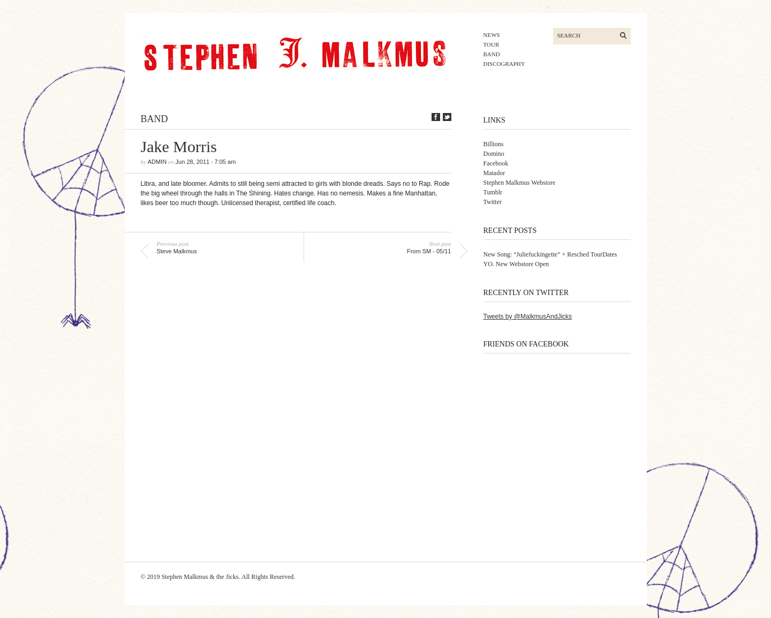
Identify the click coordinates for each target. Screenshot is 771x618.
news (491, 35)
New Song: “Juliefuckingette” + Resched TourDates (550, 254)
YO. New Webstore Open (516, 264)
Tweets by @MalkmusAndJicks (527, 316)
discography (504, 64)
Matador (494, 173)
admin (157, 162)
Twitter (492, 202)
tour (491, 44)
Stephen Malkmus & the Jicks (200, 577)
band (491, 54)
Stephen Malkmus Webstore (519, 182)
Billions (493, 144)
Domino (493, 153)
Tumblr (493, 192)
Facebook (496, 163)
